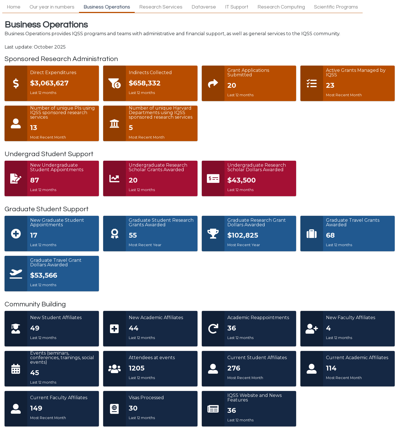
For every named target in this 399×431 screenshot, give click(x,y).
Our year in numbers (52, 7)
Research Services (160, 7)
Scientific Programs (336, 7)
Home (13, 7)
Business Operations (107, 7)
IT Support (236, 7)
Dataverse (204, 7)
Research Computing (281, 7)
